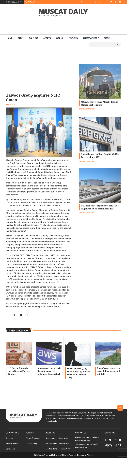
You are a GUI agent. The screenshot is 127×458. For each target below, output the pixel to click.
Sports (47, 38)
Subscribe (85, 2)
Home (9, 38)
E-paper (98, 2)
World (59, 38)
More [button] (107, 38)
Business (33, 38)
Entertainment (91, 38)
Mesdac (90, 455)
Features (73, 38)
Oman (20, 38)
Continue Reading (86, 235)
